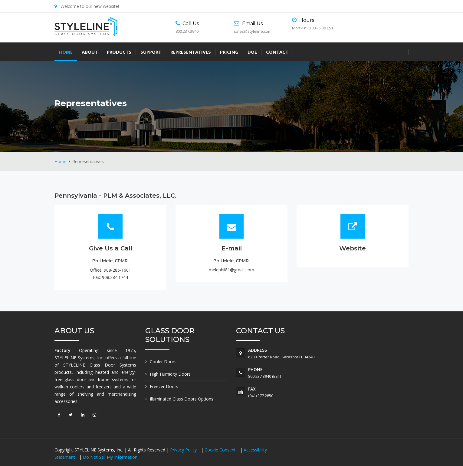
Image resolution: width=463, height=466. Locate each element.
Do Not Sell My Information (110, 457)
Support (150, 52)
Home (66, 52)
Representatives (190, 52)
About (90, 52)
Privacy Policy (184, 450)
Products (119, 52)
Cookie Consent (221, 450)
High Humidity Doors (170, 374)
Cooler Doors (163, 361)
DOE (252, 52)
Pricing (229, 52)
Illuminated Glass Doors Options (181, 399)
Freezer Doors (164, 386)
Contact (277, 52)
